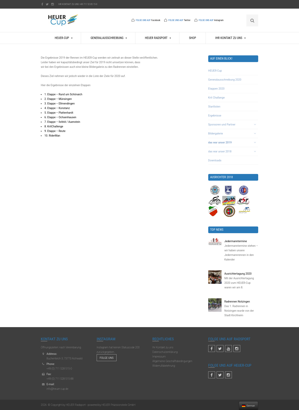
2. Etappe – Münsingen (58, 98)
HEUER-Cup (64, 38)
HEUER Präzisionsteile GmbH (118, 404)
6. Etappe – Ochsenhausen (60, 117)
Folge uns (107, 357)
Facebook (155, 20)
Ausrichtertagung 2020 (238, 273)
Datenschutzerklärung (165, 351)
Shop (192, 38)
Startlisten (214, 106)
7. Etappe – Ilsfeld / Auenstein (62, 121)
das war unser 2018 (219, 151)
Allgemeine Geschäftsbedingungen (172, 361)
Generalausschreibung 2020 (224, 79)
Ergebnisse (214, 115)
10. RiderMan (52, 135)
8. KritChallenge (53, 126)
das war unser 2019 (220, 142)
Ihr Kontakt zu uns (230, 38)
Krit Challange (216, 97)
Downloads (215, 160)
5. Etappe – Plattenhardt (58, 112)
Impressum (159, 356)
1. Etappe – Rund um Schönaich (63, 94)
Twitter (187, 20)
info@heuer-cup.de (57, 388)
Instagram (218, 20)
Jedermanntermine (235, 241)
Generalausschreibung (109, 38)
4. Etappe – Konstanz (57, 108)
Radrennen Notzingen (237, 301)
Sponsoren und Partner (222, 124)
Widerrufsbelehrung (163, 365)
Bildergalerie (215, 133)
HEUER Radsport (158, 38)
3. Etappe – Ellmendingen (59, 103)
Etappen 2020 (216, 88)
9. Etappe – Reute (54, 131)
